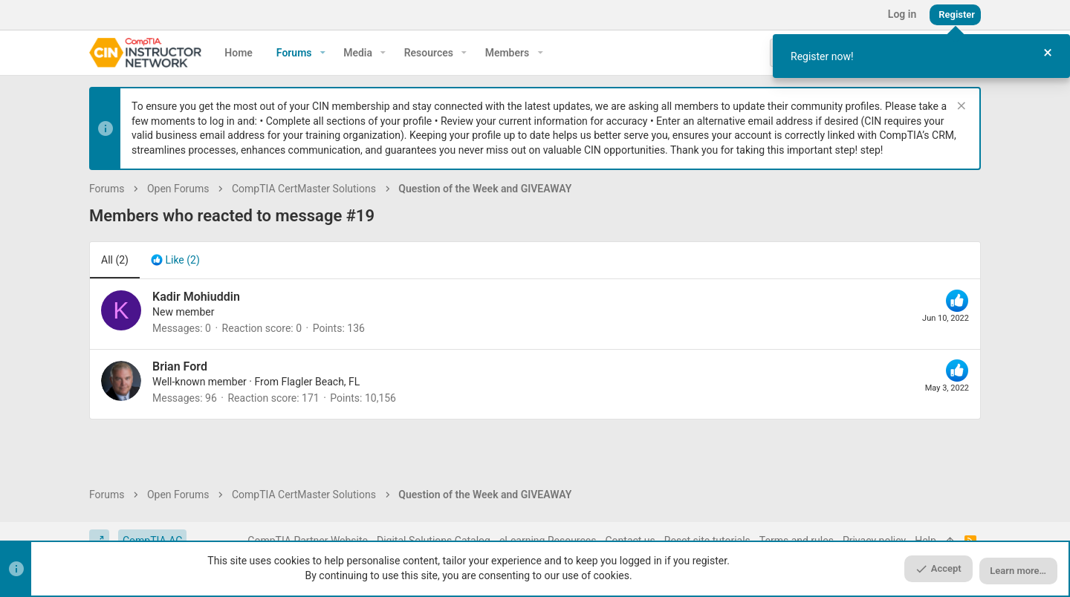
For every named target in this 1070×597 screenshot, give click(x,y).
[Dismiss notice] (959, 107)
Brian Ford (179, 366)
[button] (323, 53)
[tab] (175, 260)
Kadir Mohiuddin (196, 297)
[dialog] (921, 56)
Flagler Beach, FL (320, 382)
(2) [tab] (115, 260)
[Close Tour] (1047, 53)
